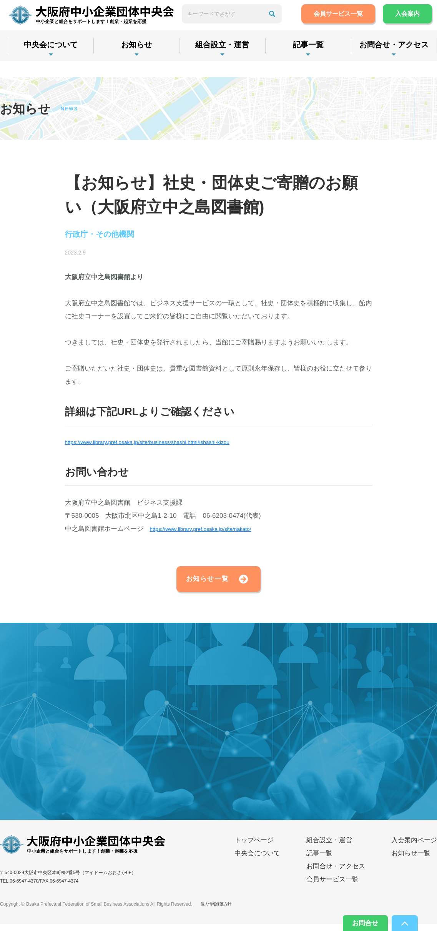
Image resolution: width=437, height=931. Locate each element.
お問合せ (357, 921)
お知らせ (141, 60)
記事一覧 (319, 60)
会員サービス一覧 (348, 21)
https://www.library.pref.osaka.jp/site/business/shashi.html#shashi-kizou (168, 443)
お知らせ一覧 (194, 583)
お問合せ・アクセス (335, 873)
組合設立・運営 (231, 60)
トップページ (254, 847)
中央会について (52, 60)
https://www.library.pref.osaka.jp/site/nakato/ (213, 530)
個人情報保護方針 (219, 911)
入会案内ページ (414, 847)
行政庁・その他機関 (107, 235)
